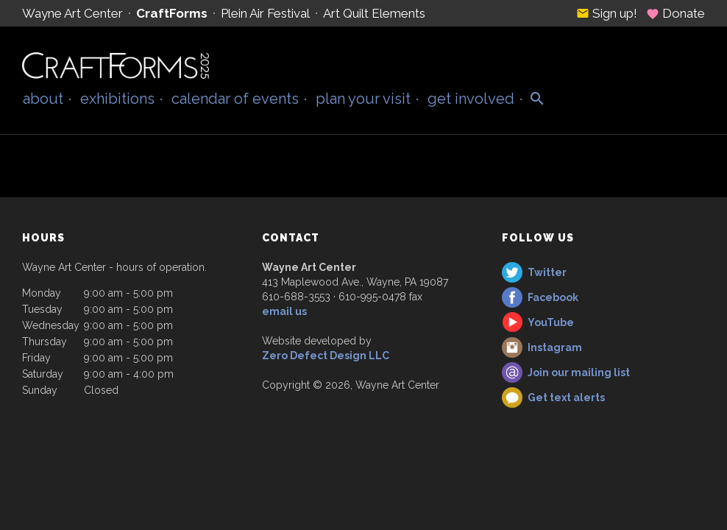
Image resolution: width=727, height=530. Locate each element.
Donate (675, 13)
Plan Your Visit (363, 98)
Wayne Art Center (72, 13)
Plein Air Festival (265, 13)
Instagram (555, 347)
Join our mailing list (579, 372)
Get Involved (471, 98)
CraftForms (172, 13)
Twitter (547, 272)
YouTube (551, 322)
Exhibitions (117, 98)
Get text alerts (566, 397)
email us (284, 311)
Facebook (553, 297)
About (43, 98)
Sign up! (606, 13)
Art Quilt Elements (374, 13)
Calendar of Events (235, 98)
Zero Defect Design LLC (325, 355)
